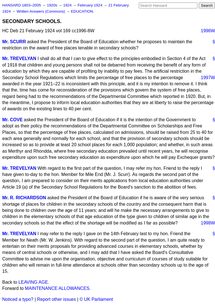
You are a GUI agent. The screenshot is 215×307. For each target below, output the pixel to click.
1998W (208, 223)
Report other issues (56, 299)
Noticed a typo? (17, 299)
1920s (52, 5)
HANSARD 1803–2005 (21, 5)
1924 (68, 5)
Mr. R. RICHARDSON (24, 197)
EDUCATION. (82, 11)
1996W (208, 30)
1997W (208, 77)
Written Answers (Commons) (41, 11)
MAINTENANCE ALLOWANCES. (58, 288)
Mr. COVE (12, 119)
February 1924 (90, 5)
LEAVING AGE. (33, 282)
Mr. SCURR (14, 41)
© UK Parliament (96, 299)
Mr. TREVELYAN (19, 58)
